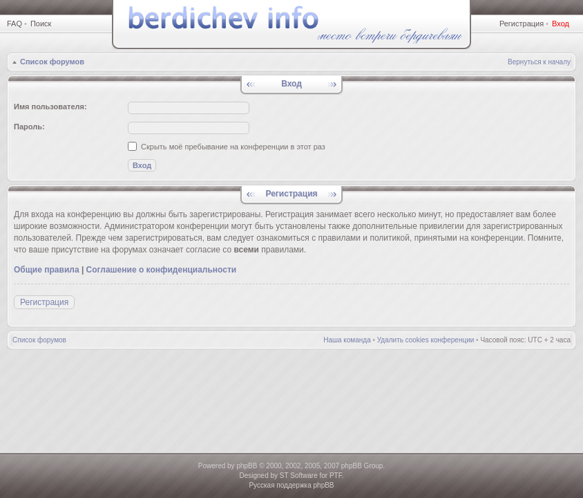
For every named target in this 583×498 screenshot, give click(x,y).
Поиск (40, 23)
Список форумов (52, 61)
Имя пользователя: (50, 106)
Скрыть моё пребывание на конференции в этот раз (226, 146)
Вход (560, 23)
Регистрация (521, 23)
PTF (335, 475)
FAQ (14, 23)
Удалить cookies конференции (426, 340)
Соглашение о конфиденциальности (161, 270)
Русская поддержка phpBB (291, 485)
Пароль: (29, 126)
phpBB (246, 466)
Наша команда (347, 340)
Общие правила (46, 270)
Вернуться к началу (539, 62)
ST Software (299, 475)
